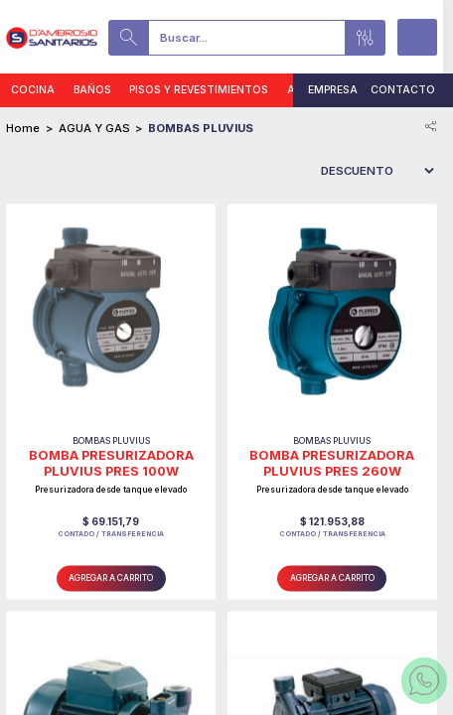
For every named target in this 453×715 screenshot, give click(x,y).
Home (23, 128)
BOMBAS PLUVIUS (200, 128)
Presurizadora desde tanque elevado (111, 490)
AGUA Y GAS (94, 128)
